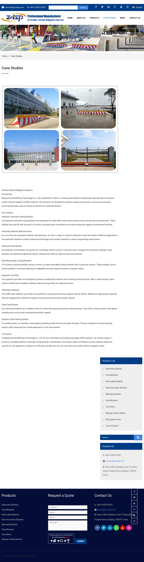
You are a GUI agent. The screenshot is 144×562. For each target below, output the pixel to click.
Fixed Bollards (112, 375)
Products (94, 18)
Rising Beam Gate (113, 419)
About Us (81, 18)
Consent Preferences (10, 556)
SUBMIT (80, 541)
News (122, 18)
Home (70, 18)
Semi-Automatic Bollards (116, 388)
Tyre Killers (110, 407)
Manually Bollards (113, 394)
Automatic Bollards (114, 369)
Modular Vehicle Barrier (116, 413)
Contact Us (134, 18)
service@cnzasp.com (14, 7)
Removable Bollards (114, 381)
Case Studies (109, 18)
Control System (112, 426)
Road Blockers (112, 400)
